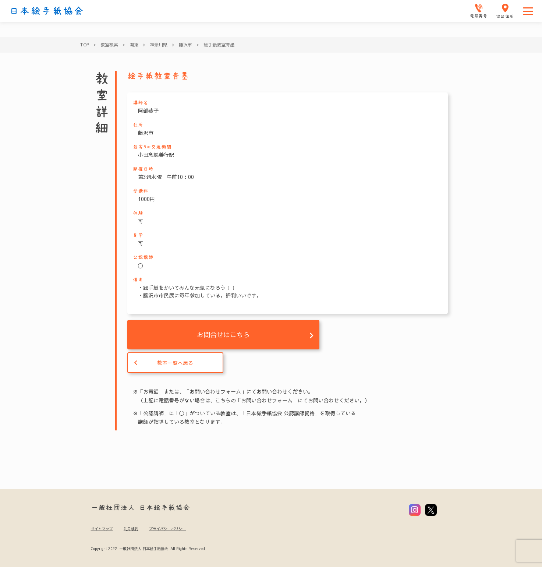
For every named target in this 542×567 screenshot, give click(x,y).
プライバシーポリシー (167, 528)
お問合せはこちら (223, 334)
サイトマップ (102, 528)
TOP (84, 44)
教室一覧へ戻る (175, 362)
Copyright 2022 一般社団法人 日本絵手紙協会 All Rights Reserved (148, 548)
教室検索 (109, 44)
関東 (134, 44)
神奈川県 (158, 44)
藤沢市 (185, 44)
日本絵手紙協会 (47, 11)
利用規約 (131, 528)
